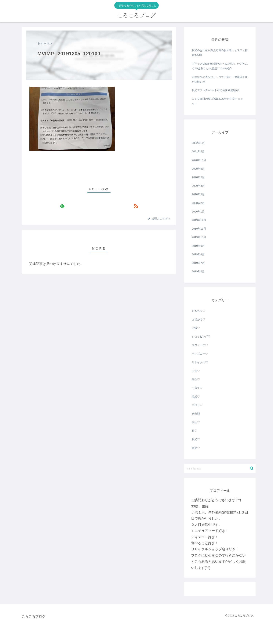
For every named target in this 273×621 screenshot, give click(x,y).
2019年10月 (199, 237)
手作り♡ (197, 405)
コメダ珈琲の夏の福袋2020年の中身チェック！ (217, 101)
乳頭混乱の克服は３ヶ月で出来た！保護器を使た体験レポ (220, 79)
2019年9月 (198, 245)
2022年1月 (198, 142)
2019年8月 (198, 254)
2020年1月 (198, 211)
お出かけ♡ (198, 319)
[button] (251, 468)
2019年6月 (198, 271)
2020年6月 (198, 168)
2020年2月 (198, 203)
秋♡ (194, 430)
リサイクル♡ (200, 362)
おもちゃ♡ (198, 310)
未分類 (196, 413)
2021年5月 (198, 151)
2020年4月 (198, 185)
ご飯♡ (196, 327)
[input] (220, 468)
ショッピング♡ (201, 336)
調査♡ (196, 447)
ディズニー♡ (200, 353)
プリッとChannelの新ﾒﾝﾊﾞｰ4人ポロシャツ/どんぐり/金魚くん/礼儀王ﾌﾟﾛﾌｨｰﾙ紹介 (220, 66)
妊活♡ (196, 379)
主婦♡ (196, 370)
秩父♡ (196, 439)
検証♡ (196, 422)
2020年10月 (199, 160)
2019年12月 (199, 220)
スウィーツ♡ (200, 345)
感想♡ (196, 396)
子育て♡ (197, 387)
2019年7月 (198, 262)
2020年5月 (198, 177)
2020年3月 (198, 194)
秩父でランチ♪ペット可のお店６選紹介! (215, 90)
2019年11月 (199, 228)
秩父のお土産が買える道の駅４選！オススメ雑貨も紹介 (220, 52)
